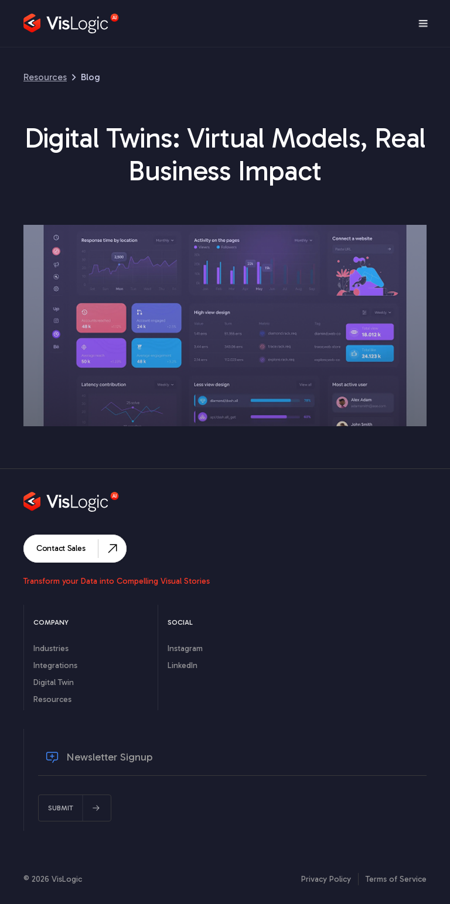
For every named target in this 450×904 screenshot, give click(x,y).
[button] (423, 23)
